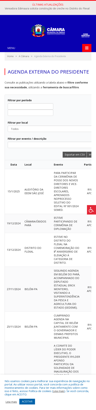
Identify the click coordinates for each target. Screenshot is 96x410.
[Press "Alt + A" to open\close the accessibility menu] (91, 210)
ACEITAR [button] (27, 401)
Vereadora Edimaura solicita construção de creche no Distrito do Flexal (47, 8)
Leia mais (58, 391)
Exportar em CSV (75, 154)
